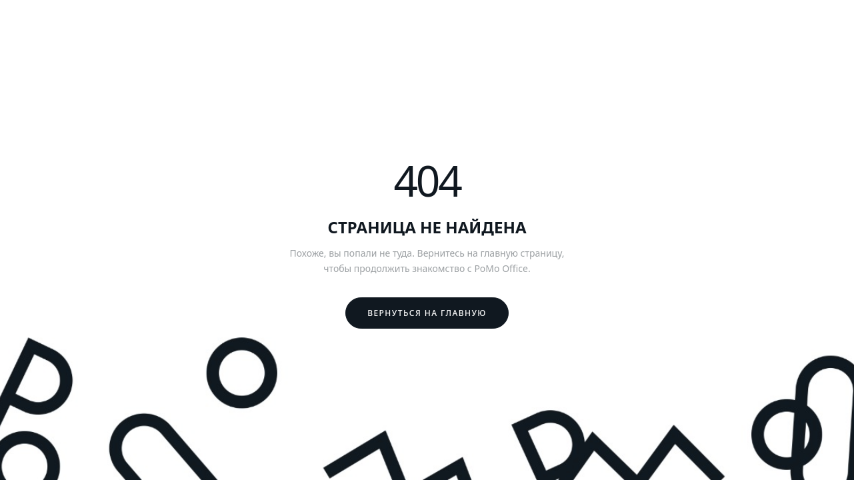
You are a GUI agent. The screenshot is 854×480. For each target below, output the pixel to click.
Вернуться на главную (427, 313)
